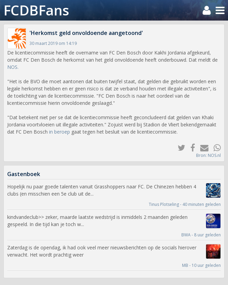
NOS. (13, 67)
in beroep (59, 131)
